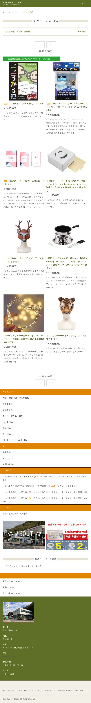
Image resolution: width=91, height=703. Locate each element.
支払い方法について (10, 690)
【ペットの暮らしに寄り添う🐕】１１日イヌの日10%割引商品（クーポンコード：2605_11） (45, 492)
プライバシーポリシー (75, 690)
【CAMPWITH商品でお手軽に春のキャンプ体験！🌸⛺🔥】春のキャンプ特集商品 (40, 486)
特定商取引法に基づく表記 (56, 690)
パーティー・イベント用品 (22, 12)
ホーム (5, 12)
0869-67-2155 (9, 656)
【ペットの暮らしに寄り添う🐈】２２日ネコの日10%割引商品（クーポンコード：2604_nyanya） (45, 499)
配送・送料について (26, 690)
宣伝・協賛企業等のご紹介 (15, 514)
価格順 (19, 32)
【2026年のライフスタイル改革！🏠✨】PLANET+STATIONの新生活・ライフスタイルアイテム (45, 478)
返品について (40, 690)
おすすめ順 (10, 32)
